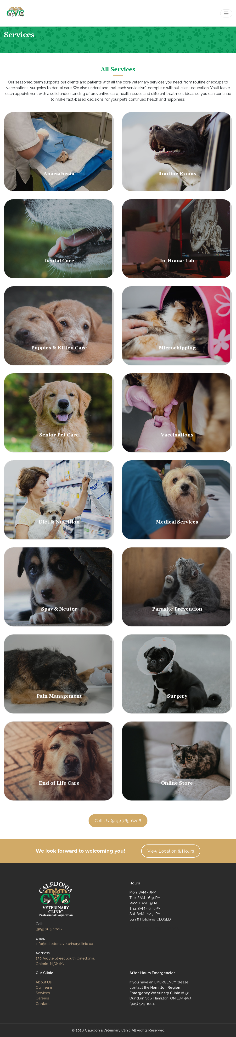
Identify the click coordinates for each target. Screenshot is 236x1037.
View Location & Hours (170, 851)
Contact (43, 1004)
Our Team (44, 987)
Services (43, 993)
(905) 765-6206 (49, 929)
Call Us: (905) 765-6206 (118, 820)
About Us (43, 982)
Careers (42, 998)
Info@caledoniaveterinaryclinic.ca (64, 944)
